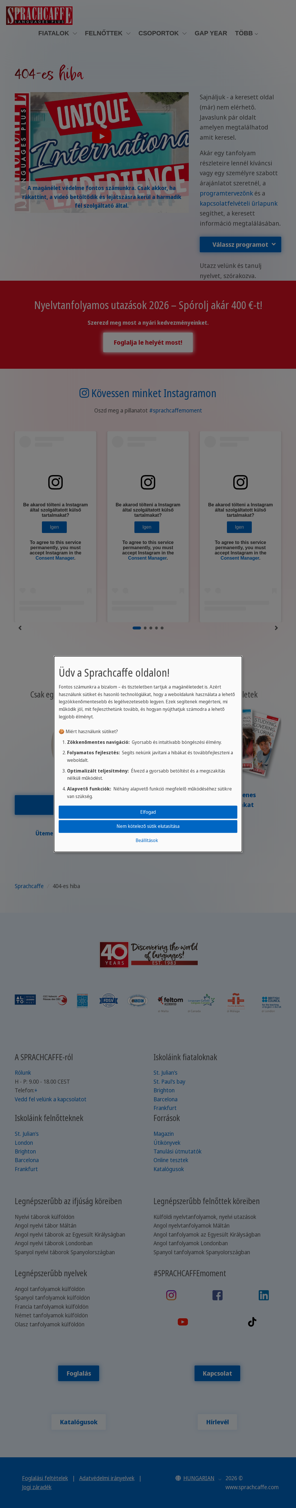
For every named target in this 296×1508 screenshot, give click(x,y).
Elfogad (148, 812)
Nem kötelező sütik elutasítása (148, 826)
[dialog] (148, 754)
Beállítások (147, 840)
